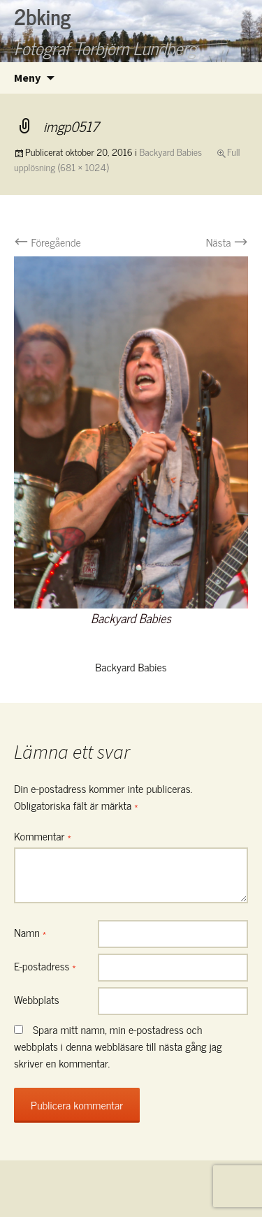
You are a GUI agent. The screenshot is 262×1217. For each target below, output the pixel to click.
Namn (30, 932)
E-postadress (45, 965)
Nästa (227, 242)
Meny (27, 78)
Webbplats (36, 999)
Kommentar (42, 835)
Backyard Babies (171, 151)
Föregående (47, 242)
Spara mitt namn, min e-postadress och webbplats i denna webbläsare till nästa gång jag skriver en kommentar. (118, 1046)
